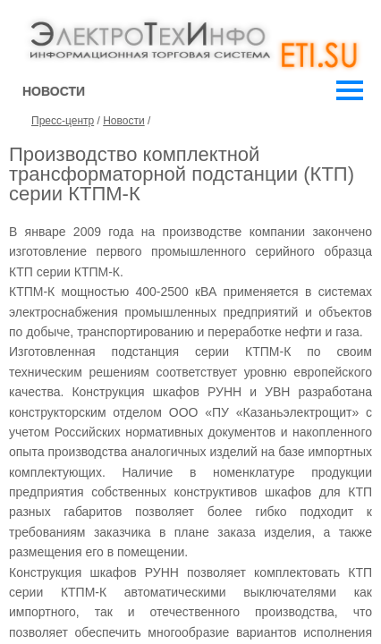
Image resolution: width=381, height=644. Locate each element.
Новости (123, 120)
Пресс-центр (62, 120)
